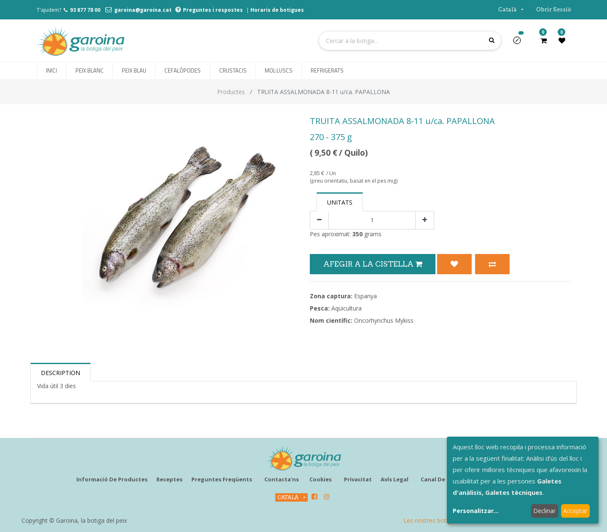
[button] (520, 43)
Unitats (339, 202)
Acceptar (575, 511)
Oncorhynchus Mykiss (384, 320)
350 (357, 234)
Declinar (544, 511)
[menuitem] (51, 70)
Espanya (365, 296)
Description (60, 373)
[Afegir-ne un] (424, 220)
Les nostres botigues (432, 520)
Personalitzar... (476, 511)
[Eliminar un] (319, 220)
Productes (231, 92)
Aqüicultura (346, 308)
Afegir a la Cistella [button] (372, 263)
